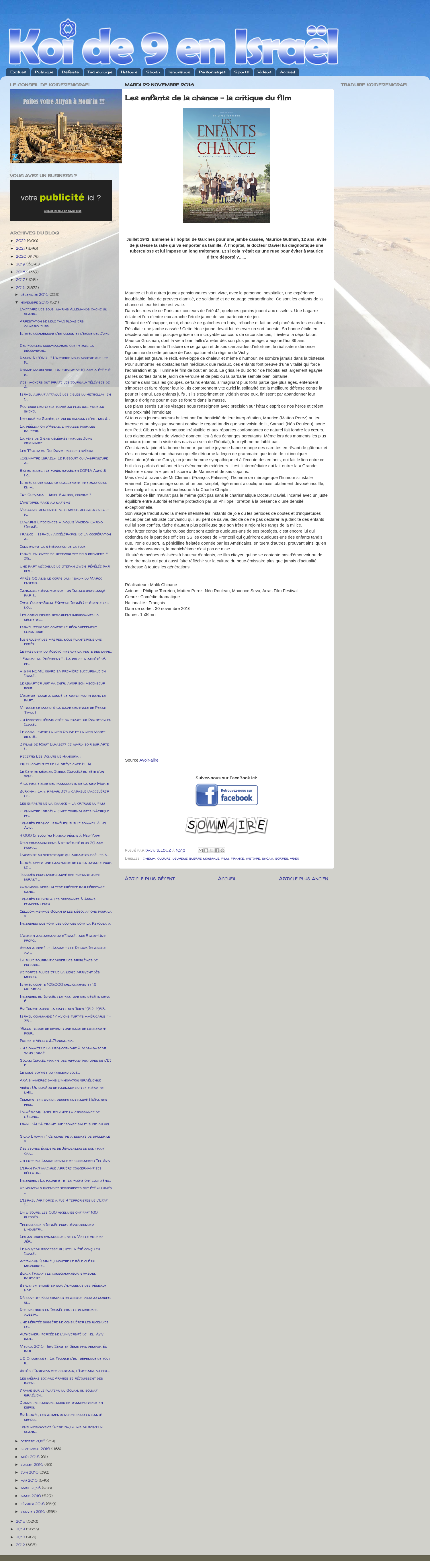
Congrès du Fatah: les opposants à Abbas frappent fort (57, 901)
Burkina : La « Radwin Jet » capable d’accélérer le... (64, 793)
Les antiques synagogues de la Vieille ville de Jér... (61, 1239)
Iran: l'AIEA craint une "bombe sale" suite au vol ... (65, 1126)
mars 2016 (31, 1495)
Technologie (99, 72)
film (225, 858)
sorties (281, 858)
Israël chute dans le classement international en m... (63, 485)
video (294, 858)
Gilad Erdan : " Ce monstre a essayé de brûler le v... (65, 1138)
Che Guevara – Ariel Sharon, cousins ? (55, 494)
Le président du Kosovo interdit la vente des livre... (66, 651)
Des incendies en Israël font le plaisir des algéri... (58, 1312)
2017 (21, 279)
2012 (21, 1544)
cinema (149, 858)
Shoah (153, 72)
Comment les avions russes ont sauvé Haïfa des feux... (63, 1102)
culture (164, 858)
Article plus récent (150, 878)
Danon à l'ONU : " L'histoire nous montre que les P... (64, 360)
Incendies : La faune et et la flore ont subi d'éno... (65, 1180)
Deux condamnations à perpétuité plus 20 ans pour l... (61, 845)
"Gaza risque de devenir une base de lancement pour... (63, 1031)
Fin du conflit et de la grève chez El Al (56, 763)
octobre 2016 (33, 1440)
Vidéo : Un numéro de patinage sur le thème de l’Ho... (62, 1090)
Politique (44, 72)
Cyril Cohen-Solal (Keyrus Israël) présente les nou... (64, 605)
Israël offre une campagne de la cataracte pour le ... (65, 865)
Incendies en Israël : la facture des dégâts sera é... (65, 999)
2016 (21, 287)
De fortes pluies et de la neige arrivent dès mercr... (60, 974)
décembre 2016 (35, 294)
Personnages (212, 72)
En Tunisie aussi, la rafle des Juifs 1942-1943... (63, 1008)
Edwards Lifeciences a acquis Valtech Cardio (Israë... (61, 524)
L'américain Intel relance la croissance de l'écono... (60, 1114)
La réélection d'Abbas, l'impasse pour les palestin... (57, 428)
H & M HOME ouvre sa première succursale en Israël (63, 673)
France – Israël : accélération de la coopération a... (65, 536)
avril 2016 (31, 1487)
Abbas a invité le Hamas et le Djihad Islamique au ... (63, 950)
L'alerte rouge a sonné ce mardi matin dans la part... (63, 698)
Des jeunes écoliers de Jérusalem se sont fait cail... (62, 1150)
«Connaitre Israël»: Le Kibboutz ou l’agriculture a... (64, 460)
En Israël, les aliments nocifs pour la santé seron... (61, 1417)
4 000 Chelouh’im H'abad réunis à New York (60, 835)
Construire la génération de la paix (52, 546)
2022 (21, 240)
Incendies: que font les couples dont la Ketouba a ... (65, 925)
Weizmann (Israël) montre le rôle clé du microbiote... (57, 1263)
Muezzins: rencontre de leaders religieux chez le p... (65, 512)
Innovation (179, 72)
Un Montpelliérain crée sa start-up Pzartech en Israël (65, 722)
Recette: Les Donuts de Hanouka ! (50, 756)
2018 (21, 271)
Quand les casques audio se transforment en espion (61, 1405)
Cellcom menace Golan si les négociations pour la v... (66, 913)
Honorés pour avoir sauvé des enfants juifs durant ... (60, 877)
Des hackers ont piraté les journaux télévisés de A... (65, 384)
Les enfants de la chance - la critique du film (62, 803)
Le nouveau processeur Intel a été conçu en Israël (60, 1251)
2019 (21, 264)
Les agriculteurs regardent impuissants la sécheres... (59, 617)
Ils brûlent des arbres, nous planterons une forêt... (61, 641)
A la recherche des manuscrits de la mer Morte (64, 783)
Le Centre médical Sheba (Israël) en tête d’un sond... (62, 773)
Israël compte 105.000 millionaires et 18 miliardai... (58, 986)
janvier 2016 (33, 1511)
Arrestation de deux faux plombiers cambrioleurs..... (52, 323)
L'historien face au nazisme (45, 502)
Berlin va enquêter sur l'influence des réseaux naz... (63, 1287)
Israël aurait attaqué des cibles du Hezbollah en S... (65, 396)
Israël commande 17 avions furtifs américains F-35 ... (65, 1018)
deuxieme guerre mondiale (196, 858)
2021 (21, 248)
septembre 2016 (36, 1448)
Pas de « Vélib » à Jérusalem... (47, 1040)
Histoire (129, 72)
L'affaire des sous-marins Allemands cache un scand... (63, 311)
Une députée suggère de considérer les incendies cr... (64, 1324)
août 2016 (31, 1456)
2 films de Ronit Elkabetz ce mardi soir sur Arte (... (64, 746)
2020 (22, 256)
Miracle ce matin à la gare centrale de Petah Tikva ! (63, 710)
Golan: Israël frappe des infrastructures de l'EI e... (65, 1062)
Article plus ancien (303, 878)
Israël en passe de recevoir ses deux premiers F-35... (65, 556)
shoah (267, 858)
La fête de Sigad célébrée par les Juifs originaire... (56, 440)
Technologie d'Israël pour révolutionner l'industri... (57, 1227)
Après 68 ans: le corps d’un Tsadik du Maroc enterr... (61, 580)
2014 (21, 1528)
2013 (21, 1537)
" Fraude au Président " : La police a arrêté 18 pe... (62, 661)
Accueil (287, 72)
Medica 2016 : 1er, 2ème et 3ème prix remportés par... (63, 1348)
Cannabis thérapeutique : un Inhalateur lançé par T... (62, 593)
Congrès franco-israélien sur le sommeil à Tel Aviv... (63, 825)
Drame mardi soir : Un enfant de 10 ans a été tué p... (65, 372)
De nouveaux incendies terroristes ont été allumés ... (66, 1190)
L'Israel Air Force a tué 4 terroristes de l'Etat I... (64, 1202)
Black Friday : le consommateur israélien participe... (58, 1275)
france (237, 858)
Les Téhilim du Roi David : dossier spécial (57, 450)
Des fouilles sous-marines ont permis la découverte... (57, 348)
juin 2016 (30, 1472)
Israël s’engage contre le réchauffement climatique (58, 629)
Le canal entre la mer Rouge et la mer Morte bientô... (62, 734)
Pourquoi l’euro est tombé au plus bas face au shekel (62, 409)
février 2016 (33, 1503)
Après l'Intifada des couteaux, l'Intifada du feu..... (65, 1370)
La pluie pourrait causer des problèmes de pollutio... (59, 962)
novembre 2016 (35, 302)
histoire (253, 858)
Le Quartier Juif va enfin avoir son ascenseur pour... (62, 685)
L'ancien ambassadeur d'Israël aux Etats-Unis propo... (63, 938)
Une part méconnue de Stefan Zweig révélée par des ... (65, 568)
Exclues (18, 72)
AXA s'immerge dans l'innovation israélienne (60, 1080)
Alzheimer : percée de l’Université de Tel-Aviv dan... (61, 1336)
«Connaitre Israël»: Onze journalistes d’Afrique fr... (64, 813)
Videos (264, 72)
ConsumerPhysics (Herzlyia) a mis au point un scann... (61, 1429)
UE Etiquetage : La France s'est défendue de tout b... (65, 1361)
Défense (70, 72)
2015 (21, 1521)
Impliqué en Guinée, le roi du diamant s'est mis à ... (65, 418)
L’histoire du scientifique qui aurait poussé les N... (64, 854)
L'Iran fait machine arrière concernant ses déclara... (60, 1170)
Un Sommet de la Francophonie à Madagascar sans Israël (63, 1050)
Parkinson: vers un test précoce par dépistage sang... (62, 889)
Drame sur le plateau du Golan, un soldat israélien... (58, 1392)
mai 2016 (30, 1480)
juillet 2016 (32, 1464)
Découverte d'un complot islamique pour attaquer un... (65, 1300)
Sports (241, 72)
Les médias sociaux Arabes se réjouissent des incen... (61, 1380)
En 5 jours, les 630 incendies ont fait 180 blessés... (59, 1214)
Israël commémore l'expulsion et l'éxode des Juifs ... (65, 336)
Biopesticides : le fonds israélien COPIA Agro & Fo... (63, 473)
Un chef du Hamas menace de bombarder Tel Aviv (65, 1160)
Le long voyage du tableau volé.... (50, 1072)
